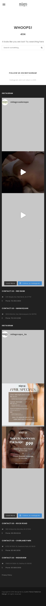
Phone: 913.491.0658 (13, 550)
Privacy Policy (7, 575)
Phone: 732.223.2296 (13, 318)
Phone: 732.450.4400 (13, 301)
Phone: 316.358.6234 (13, 533)
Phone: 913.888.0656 (13, 568)
